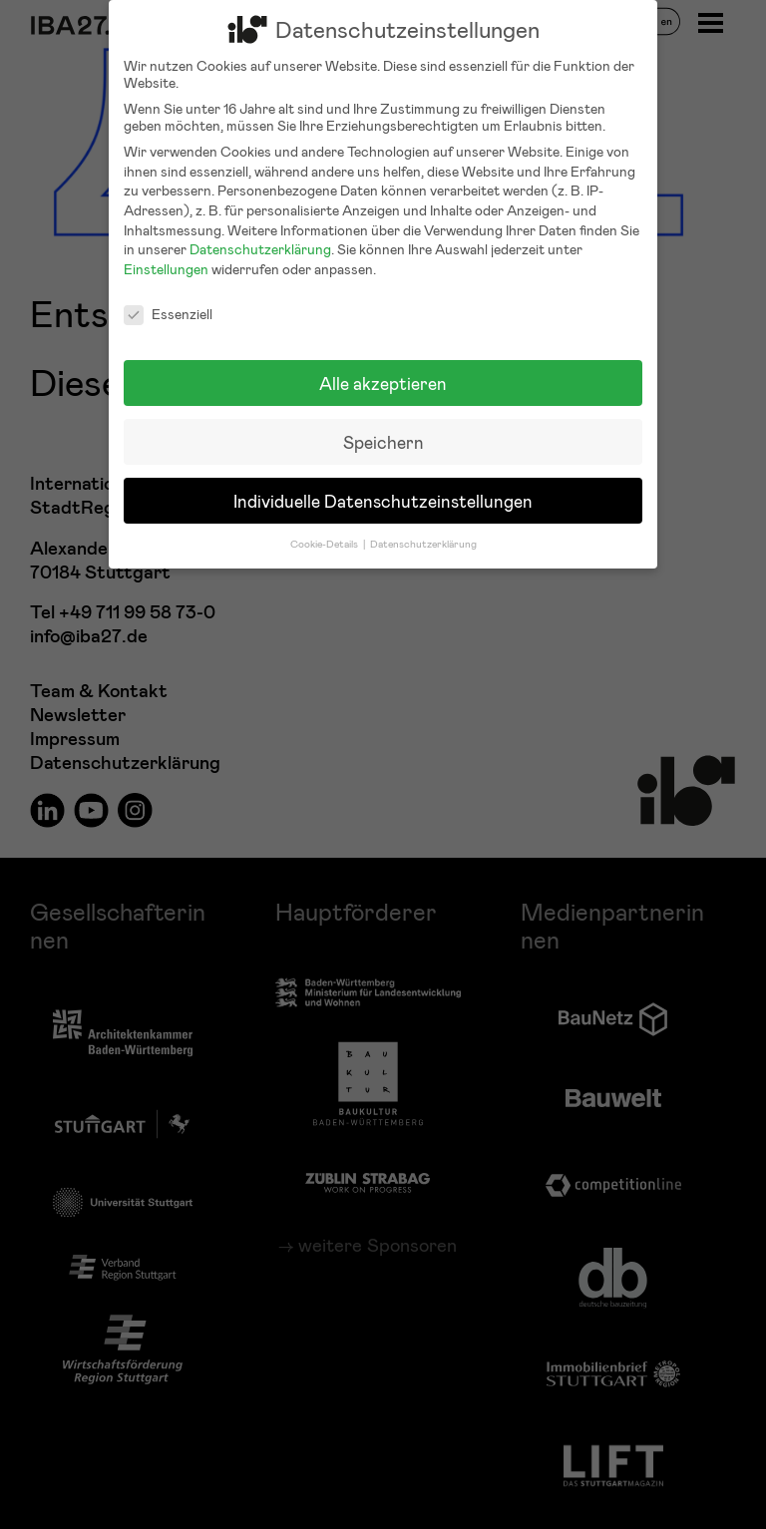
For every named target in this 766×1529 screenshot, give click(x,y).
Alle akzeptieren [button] (383, 366)
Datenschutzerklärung (260, 232)
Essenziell (168, 296)
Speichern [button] (383, 425)
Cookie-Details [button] (325, 526)
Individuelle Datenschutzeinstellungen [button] (383, 484)
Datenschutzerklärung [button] (423, 526)
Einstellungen (166, 251)
